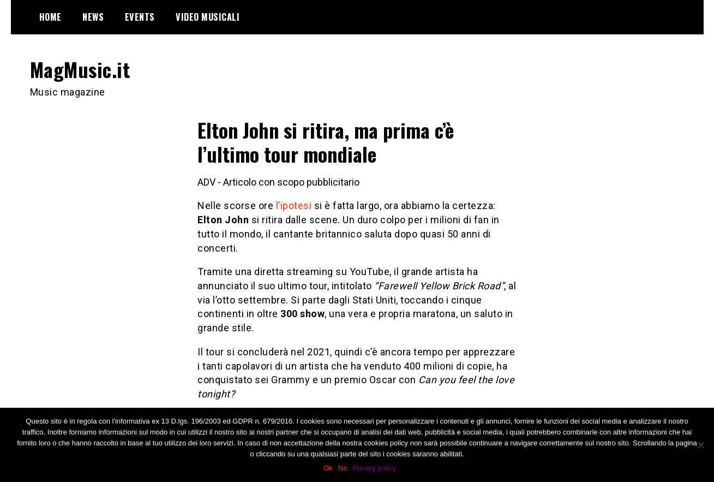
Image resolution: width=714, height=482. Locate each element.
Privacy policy (373, 468)
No (342, 468)
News (93, 16)
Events (140, 16)
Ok (328, 468)
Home (50, 16)
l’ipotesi (294, 205)
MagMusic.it (80, 69)
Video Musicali (207, 16)
